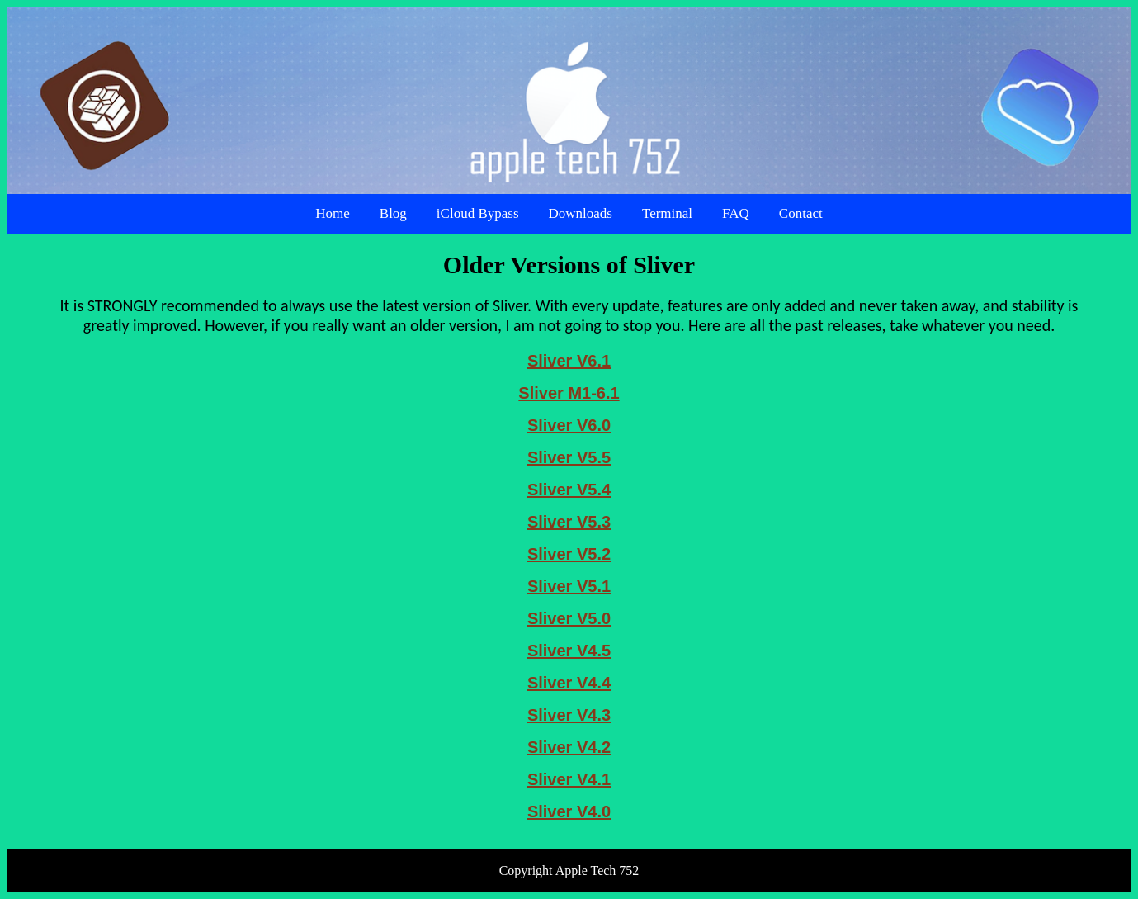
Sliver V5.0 (569, 618)
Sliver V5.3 (569, 522)
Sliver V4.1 (569, 779)
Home (332, 213)
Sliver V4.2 (569, 747)
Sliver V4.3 (569, 715)
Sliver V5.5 (569, 457)
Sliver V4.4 (569, 683)
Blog (393, 213)
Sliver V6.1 (569, 361)
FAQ (735, 213)
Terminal (667, 213)
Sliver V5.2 (569, 554)
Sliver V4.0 (569, 811)
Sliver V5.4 (569, 489)
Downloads (580, 213)
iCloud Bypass (478, 213)
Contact (801, 213)
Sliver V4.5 (569, 650)
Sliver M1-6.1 (568, 393)
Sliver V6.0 (569, 425)
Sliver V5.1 (569, 586)
